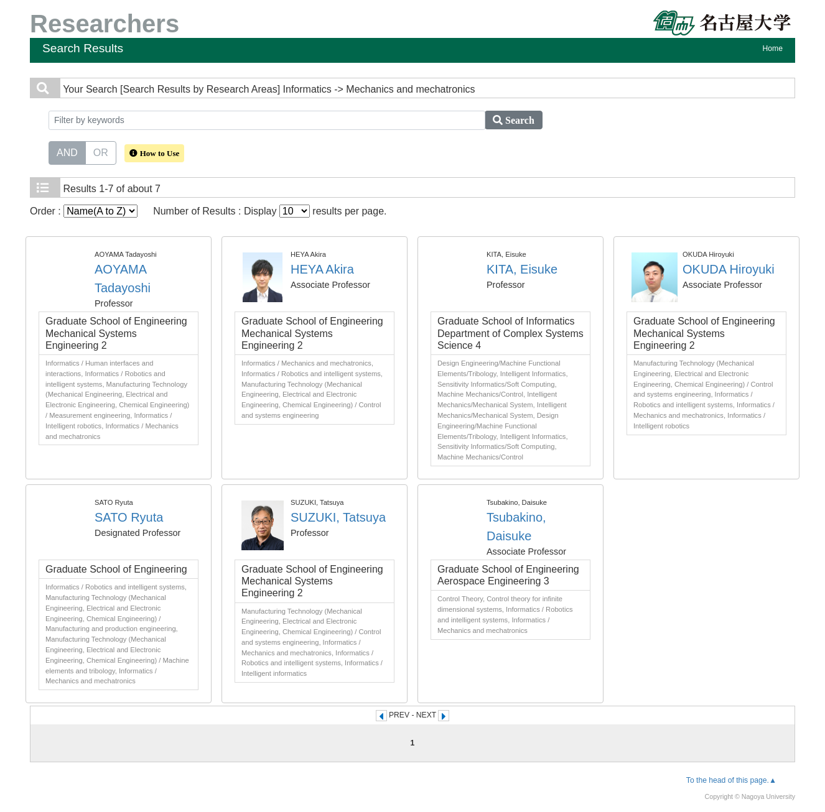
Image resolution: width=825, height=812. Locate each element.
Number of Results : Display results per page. (269, 211)
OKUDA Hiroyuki (729, 269)
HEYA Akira (322, 269)
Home (773, 48)
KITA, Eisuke (522, 269)
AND (67, 151)
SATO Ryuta (129, 517)
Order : (84, 211)
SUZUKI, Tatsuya (338, 517)
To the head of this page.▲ (731, 780)
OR (100, 151)
